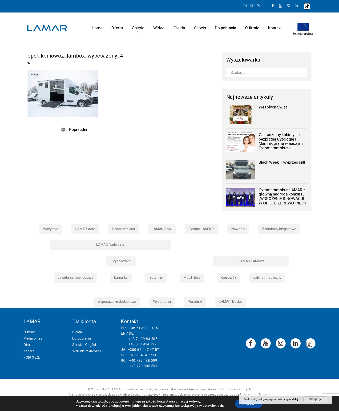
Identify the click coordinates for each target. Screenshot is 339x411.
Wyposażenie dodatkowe (116, 301)
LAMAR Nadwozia (110, 244)
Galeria (138, 27)
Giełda (179, 27)
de (252, 6)
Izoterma (156, 277)
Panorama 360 (123, 229)
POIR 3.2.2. (32, 357)
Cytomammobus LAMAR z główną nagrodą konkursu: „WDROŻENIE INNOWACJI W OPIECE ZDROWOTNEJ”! (282, 196)
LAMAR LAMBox (251, 261)
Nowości (238, 229)
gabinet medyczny (267, 277)
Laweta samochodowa (75, 277)
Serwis (200, 27)
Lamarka (121, 277)
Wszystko (50, 229)
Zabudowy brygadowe (279, 229)
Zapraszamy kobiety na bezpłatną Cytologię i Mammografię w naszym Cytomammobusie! (281, 141)
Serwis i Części (84, 345)
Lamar (47, 28)
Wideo (159, 27)
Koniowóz (228, 277)
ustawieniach (213, 406)
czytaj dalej (291, 399)
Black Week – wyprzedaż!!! (282, 162)
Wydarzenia (162, 301)
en (245, 6)
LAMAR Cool (162, 229)
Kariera (29, 351)
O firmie (252, 27)
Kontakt (275, 27)
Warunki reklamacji (86, 351)
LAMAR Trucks (230, 301)
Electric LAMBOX (201, 229)
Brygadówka (121, 261)
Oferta (117, 27)
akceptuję (315, 399)
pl (259, 6)
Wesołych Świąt (273, 107)
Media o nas (33, 338)
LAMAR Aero (85, 229)
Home (97, 27)
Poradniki (195, 301)
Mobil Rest (192, 277)
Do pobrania (225, 27)
